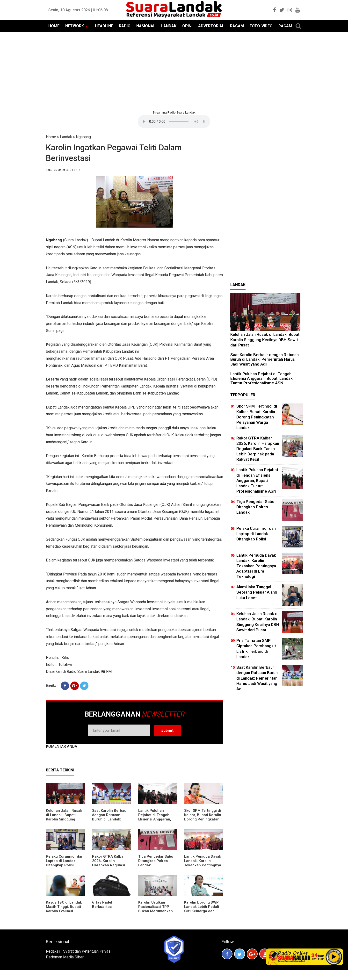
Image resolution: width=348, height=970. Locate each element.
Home (51, 137)
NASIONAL (145, 26)
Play (334, 957)
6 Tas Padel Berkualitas (102, 904)
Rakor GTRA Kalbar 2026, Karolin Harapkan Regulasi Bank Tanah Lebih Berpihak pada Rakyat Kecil (111, 867)
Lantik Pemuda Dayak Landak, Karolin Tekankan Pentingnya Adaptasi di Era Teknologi (202, 865)
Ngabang (83, 137)
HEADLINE (104, 26)
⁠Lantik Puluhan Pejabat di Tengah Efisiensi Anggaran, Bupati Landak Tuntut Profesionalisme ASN (156, 819)
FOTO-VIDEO (261, 26)
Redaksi (53, 951)
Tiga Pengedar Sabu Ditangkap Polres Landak (155, 860)
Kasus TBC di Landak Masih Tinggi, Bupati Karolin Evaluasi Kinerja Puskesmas (64, 909)
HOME (53, 26)
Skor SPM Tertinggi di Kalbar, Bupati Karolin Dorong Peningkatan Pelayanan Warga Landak (202, 819)
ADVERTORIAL (211, 26)
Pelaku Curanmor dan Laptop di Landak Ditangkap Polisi (64, 860)
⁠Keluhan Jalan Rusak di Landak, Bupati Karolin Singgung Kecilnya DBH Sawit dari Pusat (64, 819)
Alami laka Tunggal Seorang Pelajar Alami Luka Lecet (256, 592)
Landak (66, 137)
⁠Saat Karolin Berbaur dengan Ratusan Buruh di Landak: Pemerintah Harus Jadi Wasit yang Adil (110, 819)
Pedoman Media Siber (65, 957)
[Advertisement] (174, 70)
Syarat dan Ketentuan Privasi (87, 951)
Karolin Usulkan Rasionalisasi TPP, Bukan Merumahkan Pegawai (155, 909)
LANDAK (168, 26)
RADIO (124, 26)
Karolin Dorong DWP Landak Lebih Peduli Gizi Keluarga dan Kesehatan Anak (201, 909)
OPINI (187, 26)
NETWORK (74, 26)
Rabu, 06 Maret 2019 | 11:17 (63, 170)
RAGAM (237, 26)
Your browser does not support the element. (174, 121)
